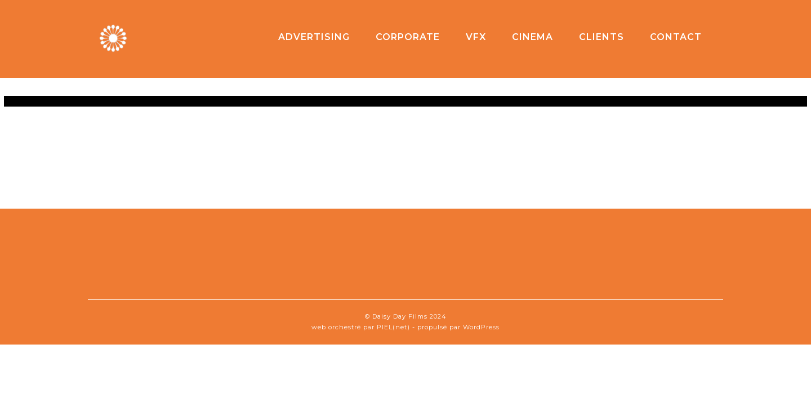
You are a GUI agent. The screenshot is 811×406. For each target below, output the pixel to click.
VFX (476, 37)
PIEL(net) (393, 327)
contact (676, 37)
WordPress (481, 327)
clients (601, 37)
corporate (408, 37)
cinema (532, 37)
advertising (314, 37)
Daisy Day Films (399, 316)
